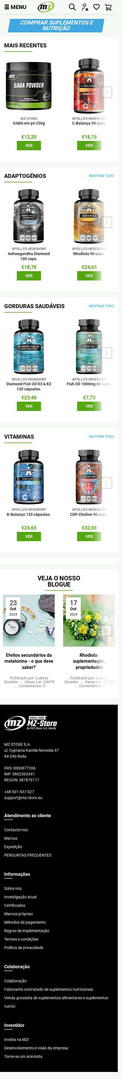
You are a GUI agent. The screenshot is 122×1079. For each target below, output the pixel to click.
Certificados (14, 905)
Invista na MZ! (16, 1040)
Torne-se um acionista (23, 1056)
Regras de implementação (26, 931)
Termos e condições (21, 939)
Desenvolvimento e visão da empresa (36, 1048)
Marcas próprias (18, 914)
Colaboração (15, 981)
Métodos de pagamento (25, 922)
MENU (15, 7)
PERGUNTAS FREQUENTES (27, 855)
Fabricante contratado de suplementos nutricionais (48, 989)
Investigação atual (20, 897)
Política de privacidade (23, 948)
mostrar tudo (101, 176)
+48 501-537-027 (19, 792)
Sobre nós (13, 888)
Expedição (13, 847)
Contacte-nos (16, 830)
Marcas (10, 838)
